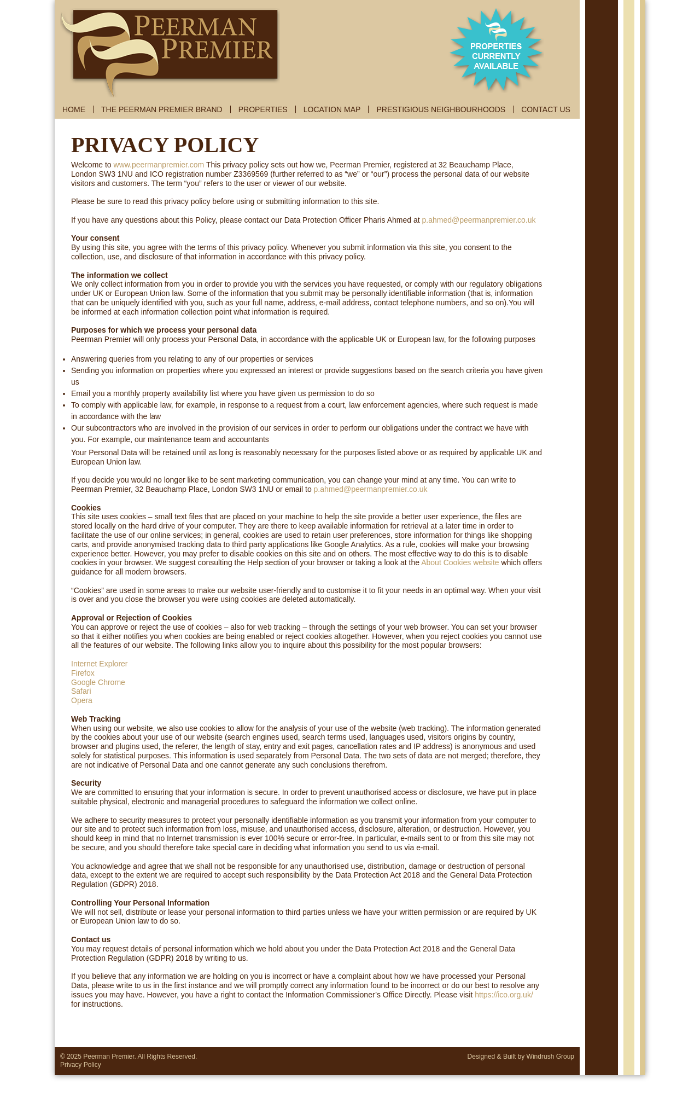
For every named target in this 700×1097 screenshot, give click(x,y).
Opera (81, 700)
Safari (81, 691)
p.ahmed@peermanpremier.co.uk (479, 220)
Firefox (83, 673)
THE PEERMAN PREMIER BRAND (162, 109)
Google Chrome (98, 682)
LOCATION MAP (332, 109)
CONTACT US (545, 109)
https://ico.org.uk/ (504, 994)
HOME (73, 109)
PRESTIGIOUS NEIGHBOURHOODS (440, 109)
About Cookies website (460, 562)
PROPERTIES (263, 109)
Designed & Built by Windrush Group (521, 1056)
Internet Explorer (99, 663)
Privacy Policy (80, 1065)
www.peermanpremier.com (159, 164)
